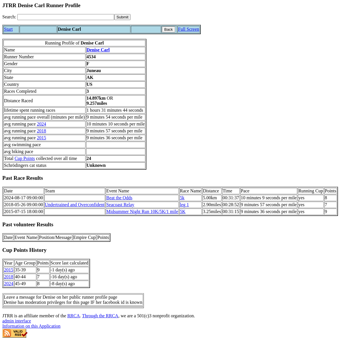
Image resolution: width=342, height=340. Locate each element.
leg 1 (184, 204)
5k (182, 197)
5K (183, 211)
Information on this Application (31, 326)
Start (8, 29)
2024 (41, 123)
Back (168, 29)
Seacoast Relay (120, 204)
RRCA (73, 315)
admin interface (16, 320)
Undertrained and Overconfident (75, 204)
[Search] (65, 17)
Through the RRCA (100, 315)
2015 (41, 137)
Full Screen (188, 29)
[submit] (122, 17)
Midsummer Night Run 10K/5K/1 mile (142, 211)
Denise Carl (98, 49)
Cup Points (25, 158)
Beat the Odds (119, 197)
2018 (41, 130)
